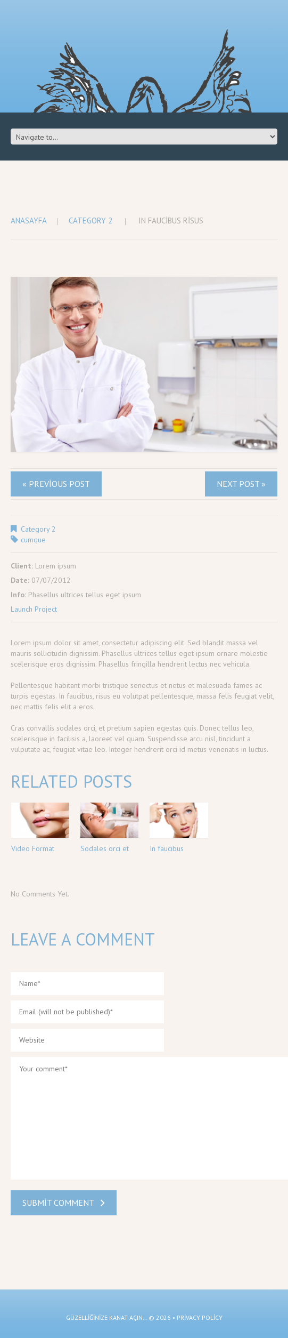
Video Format (32, 848)
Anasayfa (29, 220)
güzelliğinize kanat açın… (106, 1317)
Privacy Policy (200, 1317)
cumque (33, 539)
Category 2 (90, 220)
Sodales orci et (104, 848)
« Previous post (56, 483)
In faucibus (167, 848)
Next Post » (241, 483)
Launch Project (34, 609)
